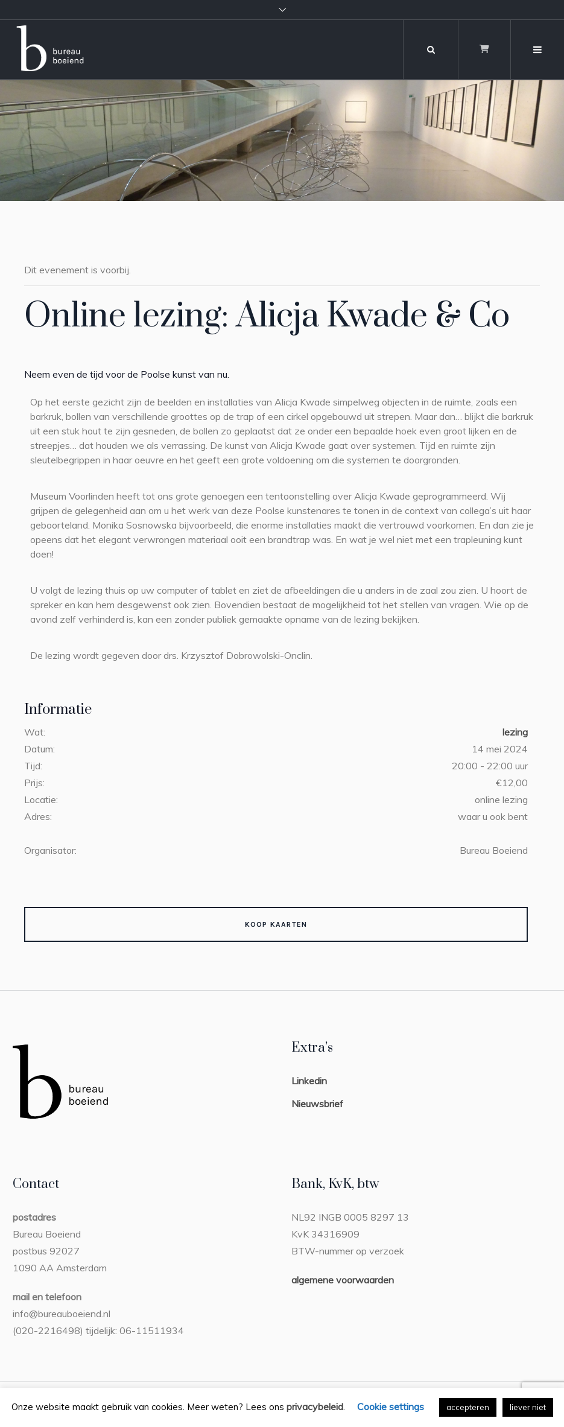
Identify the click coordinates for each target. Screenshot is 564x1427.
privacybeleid (315, 1406)
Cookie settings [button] (390, 1406)
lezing (515, 732)
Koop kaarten (276, 924)
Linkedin (309, 1081)
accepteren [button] (467, 1407)
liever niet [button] (528, 1407)
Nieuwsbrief (317, 1104)
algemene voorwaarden (342, 1280)
